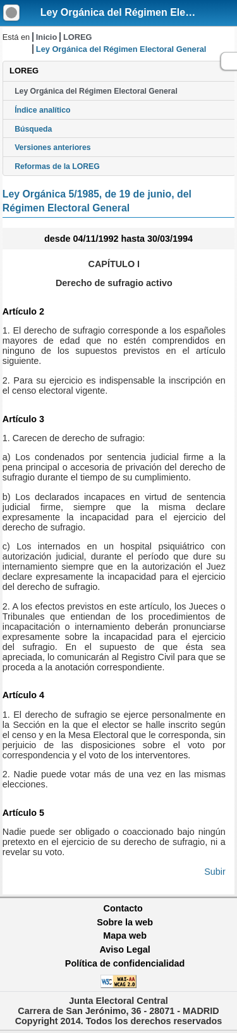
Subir (215, 872)
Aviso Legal (124, 949)
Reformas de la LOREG (57, 166)
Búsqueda (33, 129)
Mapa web (125, 935)
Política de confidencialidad (125, 963)
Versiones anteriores (52, 147)
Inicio (46, 37)
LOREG (77, 37)
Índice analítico (42, 110)
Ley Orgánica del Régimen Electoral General (96, 91)
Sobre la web (125, 922)
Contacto (123, 908)
